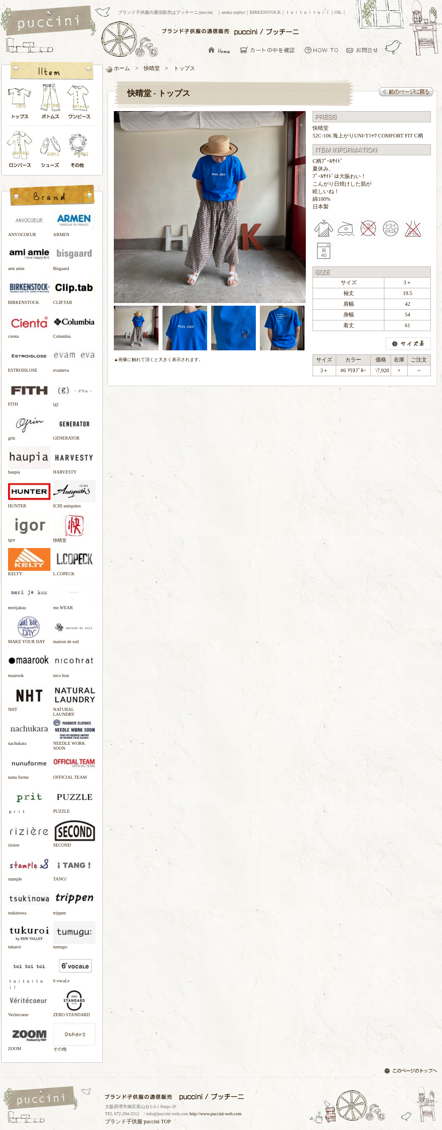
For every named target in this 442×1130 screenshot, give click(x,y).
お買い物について (321, 49)
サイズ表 (408, 343)
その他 (80, 150)
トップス (20, 103)
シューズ (51, 150)
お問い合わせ (364, 49)
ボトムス (50, 103)
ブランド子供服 (123, 1121)
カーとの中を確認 (270, 49)
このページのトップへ (412, 1071)
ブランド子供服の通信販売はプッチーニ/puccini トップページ (49, 21)
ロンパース (22, 150)
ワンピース (80, 103)
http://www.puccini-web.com (215, 1113)
